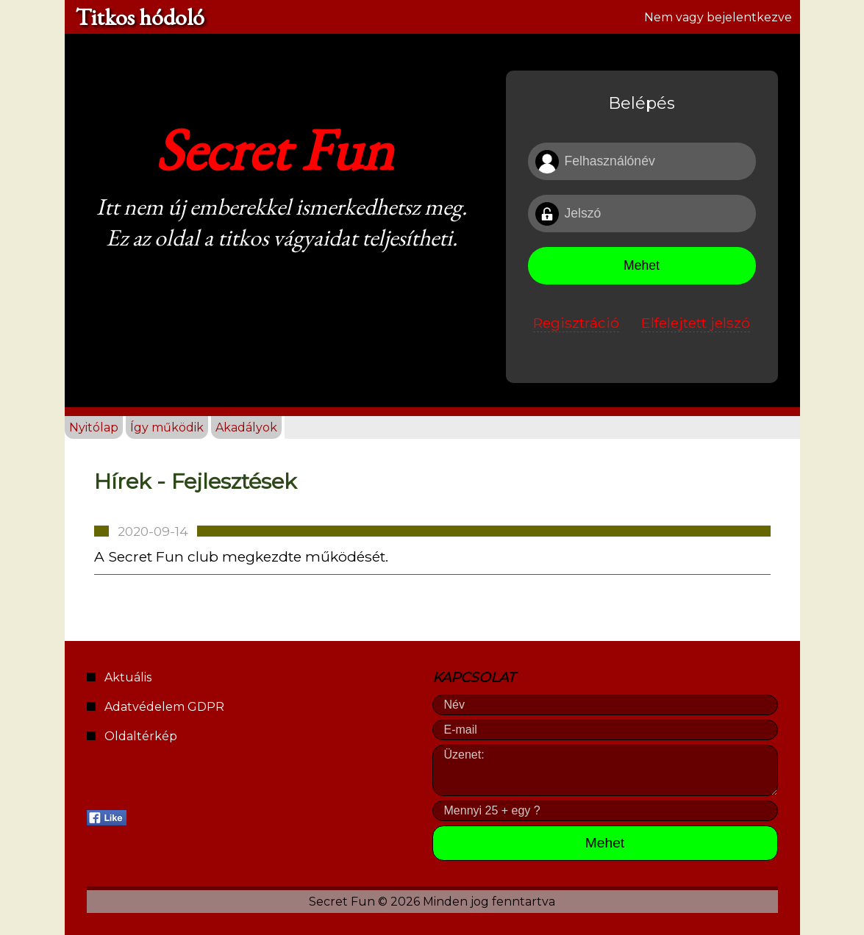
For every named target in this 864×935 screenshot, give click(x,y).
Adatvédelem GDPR (164, 707)
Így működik (167, 427)
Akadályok (246, 427)
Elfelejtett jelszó (695, 323)
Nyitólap (93, 427)
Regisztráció (576, 323)
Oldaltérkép (140, 736)
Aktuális (127, 677)
